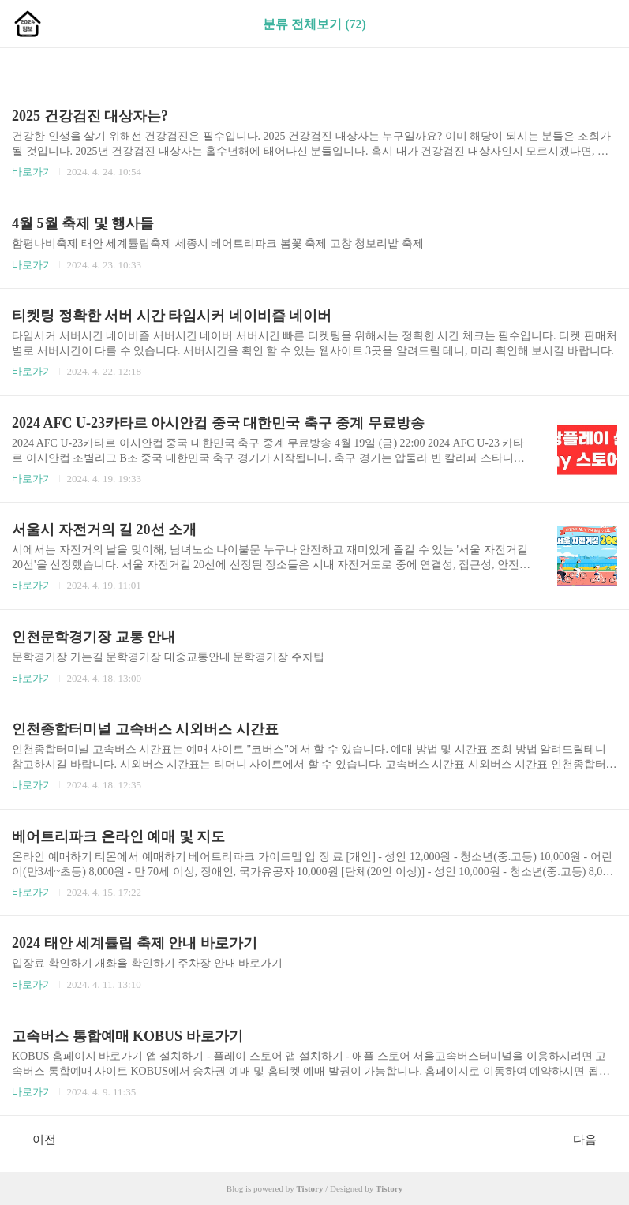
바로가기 (32, 172)
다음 (593, 1139)
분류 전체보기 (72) (314, 24)
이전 (36, 1139)
